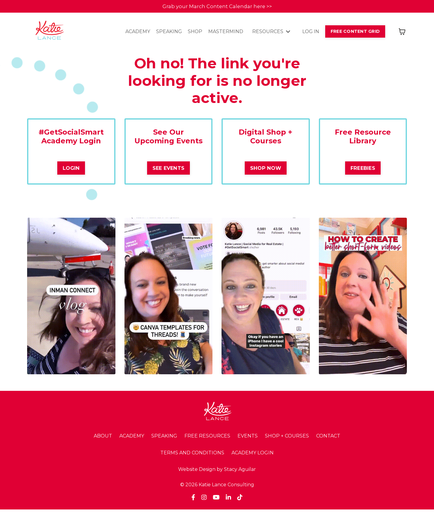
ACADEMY (135, 32)
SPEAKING (167, 32)
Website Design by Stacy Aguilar (217, 480)
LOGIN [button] (71, 169)
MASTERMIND (223, 32)
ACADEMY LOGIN (252, 463)
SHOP (193, 32)
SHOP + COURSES (287, 446)
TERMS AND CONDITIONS (192, 463)
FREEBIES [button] (363, 169)
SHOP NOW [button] (265, 169)
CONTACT (328, 446)
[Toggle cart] (402, 32)
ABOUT (103, 446)
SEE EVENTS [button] (169, 178)
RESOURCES (269, 32)
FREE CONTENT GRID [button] (355, 32)
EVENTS (247, 446)
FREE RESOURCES (207, 446)
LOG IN (309, 32)
